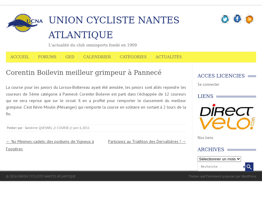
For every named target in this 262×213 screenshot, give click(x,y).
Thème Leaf (196, 176)
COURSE (63, 128)
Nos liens (205, 137)
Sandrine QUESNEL (39, 128)
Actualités (169, 57)
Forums (47, 57)
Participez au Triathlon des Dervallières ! (147, 141)
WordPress (248, 176)
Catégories (133, 57)
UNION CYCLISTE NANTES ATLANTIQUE (114, 27)
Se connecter (208, 84)
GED (69, 57)
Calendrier (97, 57)
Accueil (19, 57)
